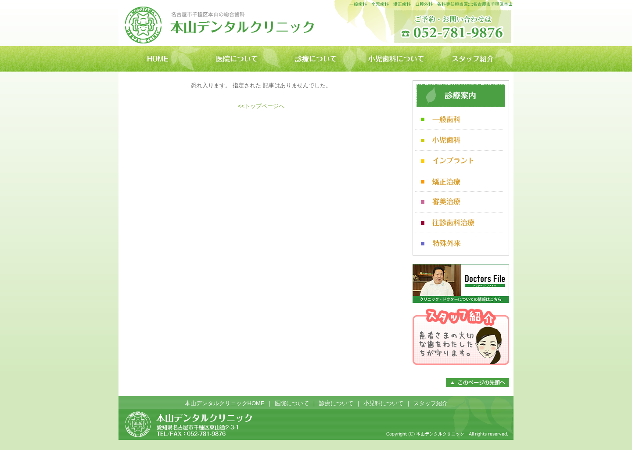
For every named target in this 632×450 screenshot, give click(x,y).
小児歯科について (395, 59)
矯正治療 (458, 181)
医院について (237, 59)
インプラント (458, 161)
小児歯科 (458, 140)
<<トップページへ (261, 106)
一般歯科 (458, 119)
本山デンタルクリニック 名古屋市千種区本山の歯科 (220, 23)
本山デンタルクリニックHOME (158, 59)
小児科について (383, 403)
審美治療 (458, 202)
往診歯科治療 (458, 222)
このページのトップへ (477, 382)
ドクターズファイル (461, 283)
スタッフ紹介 (474, 59)
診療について (316, 59)
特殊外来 (458, 243)
